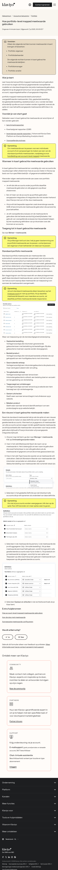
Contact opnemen (42, 5)
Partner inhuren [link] (16, 721)
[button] (29, 319)
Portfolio (34, 16)
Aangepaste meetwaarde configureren (17, 622)
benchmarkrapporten (15, 125)
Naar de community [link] (17, 688)
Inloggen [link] (13, 767)
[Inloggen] (30, 4)
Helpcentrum (6, 16)
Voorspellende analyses (15, 140)
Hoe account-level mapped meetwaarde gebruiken (22, 613)
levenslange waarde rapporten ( (19, 134)
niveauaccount (13, 294)
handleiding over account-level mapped (23, 156)
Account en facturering (21, 16)
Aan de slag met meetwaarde (13, 617)
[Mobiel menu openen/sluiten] (54, 5)
